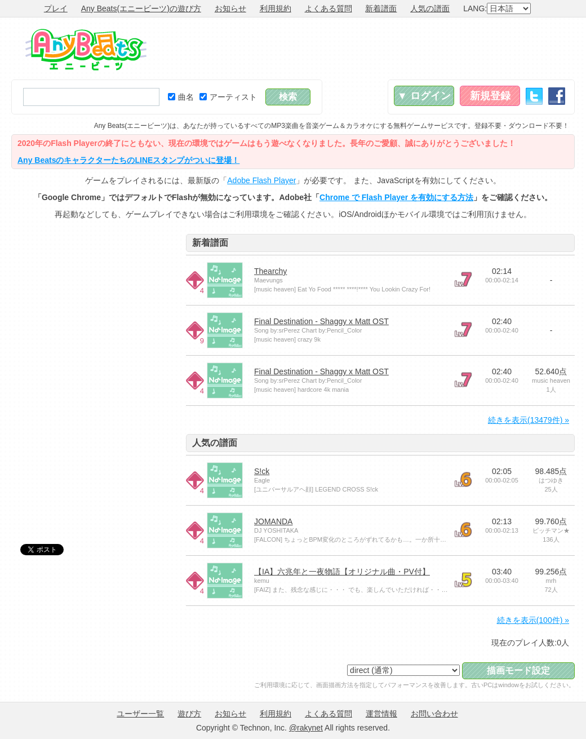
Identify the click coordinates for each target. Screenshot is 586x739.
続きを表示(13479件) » (528, 419)
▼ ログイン (424, 95)
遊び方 (189, 713)
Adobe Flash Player (261, 180)
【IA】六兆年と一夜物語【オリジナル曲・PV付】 (342, 571)
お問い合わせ (434, 713)
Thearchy (270, 271)
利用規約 (275, 8)
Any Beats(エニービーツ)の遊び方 (141, 8)
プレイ (56, 8)
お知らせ (230, 8)
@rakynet (306, 727)
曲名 (181, 96)
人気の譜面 (430, 8)
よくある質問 (328, 8)
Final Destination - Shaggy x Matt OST (321, 321)
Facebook (556, 96)
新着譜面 (381, 8)
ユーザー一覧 (140, 713)
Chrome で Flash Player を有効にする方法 (396, 197)
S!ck (261, 471)
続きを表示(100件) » (533, 620)
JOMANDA (273, 521)
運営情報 (381, 713)
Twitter (534, 96)
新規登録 (490, 95)
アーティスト (228, 96)
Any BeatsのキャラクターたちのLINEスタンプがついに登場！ (128, 160)
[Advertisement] (370, 48)
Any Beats (85, 49)
